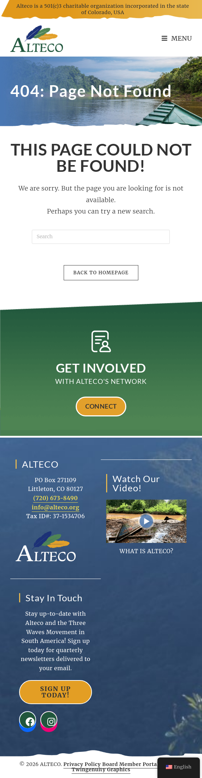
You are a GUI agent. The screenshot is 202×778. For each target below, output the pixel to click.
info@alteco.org (56, 507)
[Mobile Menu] (177, 38)
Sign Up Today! (55, 692)
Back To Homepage (100, 273)
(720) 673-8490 (55, 498)
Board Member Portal (130, 764)
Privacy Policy (82, 764)
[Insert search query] (101, 237)
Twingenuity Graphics (101, 769)
